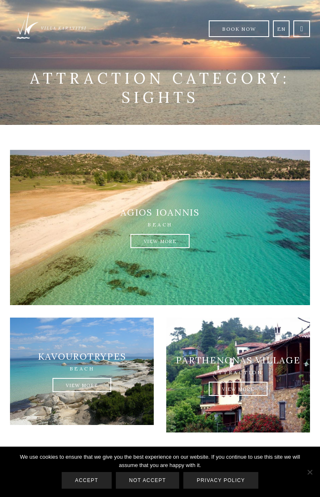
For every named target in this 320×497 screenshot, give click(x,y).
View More (160, 241)
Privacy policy (221, 480)
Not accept (147, 480)
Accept (86, 480)
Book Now (239, 29)
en (281, 29)
